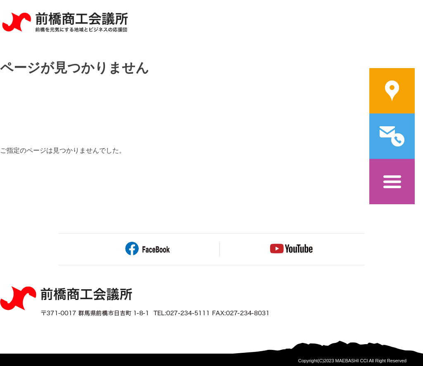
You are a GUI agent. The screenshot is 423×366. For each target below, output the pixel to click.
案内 (392, 90)
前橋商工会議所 (64, 22)
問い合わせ (392, 136)
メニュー (392, 181)
